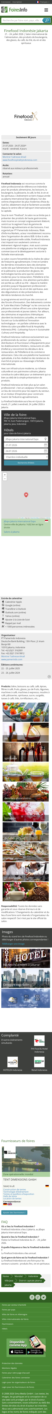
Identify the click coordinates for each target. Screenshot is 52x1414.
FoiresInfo (14, 10)
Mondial (19, 1276)
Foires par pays (8, 1309)
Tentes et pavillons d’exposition (18, 1194)
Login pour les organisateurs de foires (18, 1382)
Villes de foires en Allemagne (14, 1314)
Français (44, 2)
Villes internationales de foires (15, 1319)
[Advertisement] (25, 72)
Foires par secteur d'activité (14, 1305)
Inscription (17, 2)
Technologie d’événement (16, 1191)
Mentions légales (9, 1368)
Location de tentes (12, 1198)
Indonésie (33, 1276)
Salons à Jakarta (11, 531)
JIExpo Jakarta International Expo (20, 521)
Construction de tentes (14, 1189)
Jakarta (8, 1285)
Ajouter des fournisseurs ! (14, 1212)
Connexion (6, 2)
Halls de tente (10, 1196)
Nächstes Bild (48, 1159)
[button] (26, 495)
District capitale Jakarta (30, 1280)
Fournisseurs (7, 1324)
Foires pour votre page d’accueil (16, 1373)
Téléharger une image (13, 943)
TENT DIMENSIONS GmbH (19, 1179)
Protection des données (12, 1363)
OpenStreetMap (35, 518)
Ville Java (9, 1280)
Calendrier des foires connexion (16, 1377)
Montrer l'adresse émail (14, 156)
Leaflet (21, 518)
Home (6, 1276)
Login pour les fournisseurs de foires (18, 1387)
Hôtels (4, 1328)
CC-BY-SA (48, 518)
